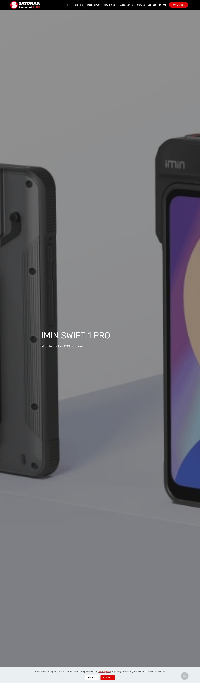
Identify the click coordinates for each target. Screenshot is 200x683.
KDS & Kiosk (110, 5)
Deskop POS (93, 5)
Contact (152, 5)
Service (141, 5)
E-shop (178, 5)
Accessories (126, 5)
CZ (162, 5)
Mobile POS (77, 5)
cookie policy (104, 679)
